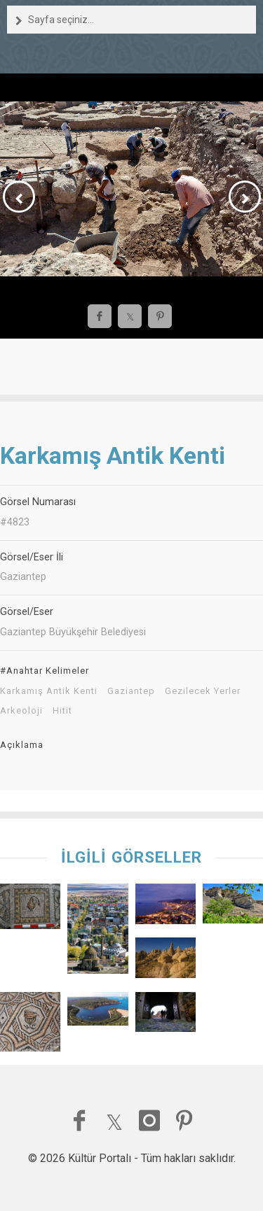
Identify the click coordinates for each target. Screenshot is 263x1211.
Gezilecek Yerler (203, 691)
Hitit (62, 711)
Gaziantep (131, 691)
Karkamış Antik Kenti (48, 691)
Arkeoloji (21, 711)
